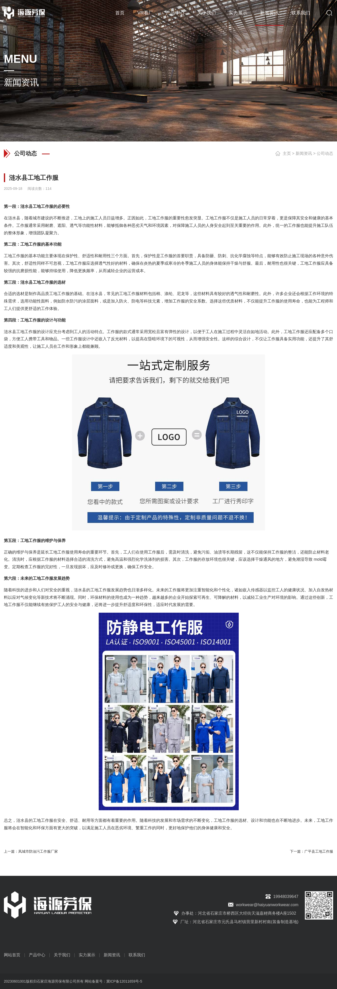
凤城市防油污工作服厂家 (38, 851)
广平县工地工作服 (318, 851)
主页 (287, 153)
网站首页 (12, 955)
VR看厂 (145, 12)
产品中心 (175, 12)
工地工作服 (43, 206)
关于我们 (206, 12)
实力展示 (238, 12)
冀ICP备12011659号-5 (124, 981)
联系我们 (300, 12)
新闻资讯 (269, 12)
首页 (120, 12)
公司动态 (325, 153)
